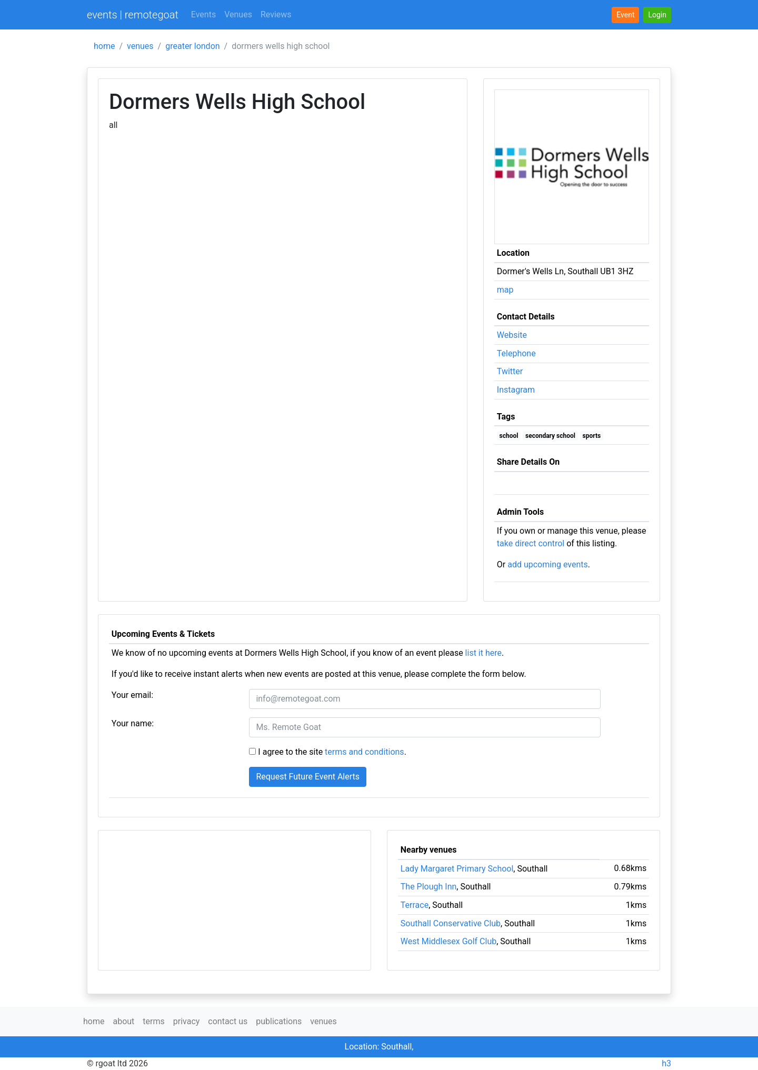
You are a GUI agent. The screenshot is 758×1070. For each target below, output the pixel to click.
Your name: (133, 723)
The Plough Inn (429, 887)
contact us (227, 1021)
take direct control (530, 543)
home (104, 46)
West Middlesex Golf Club (448, 941)
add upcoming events (547, 564)
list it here (483, 653)
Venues (238, 14)
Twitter (510, 371)
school (509, 435)
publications (279, 1021)
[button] (657, 15)
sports (592, 435)
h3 (666, 1063)
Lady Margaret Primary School (457, 869)
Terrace (414, 905)
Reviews (276, 14)
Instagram (516, 390)
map (505, 290)
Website (512, 335)
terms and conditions (364, 752)
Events (203, 14)
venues (140, 46)
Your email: (132, 695)
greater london (192, 46)
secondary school (550, 435)
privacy (186, 1021)
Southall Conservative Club (451, 923)
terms (153, 1021)
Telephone (516, 353)
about (123, 1021)
